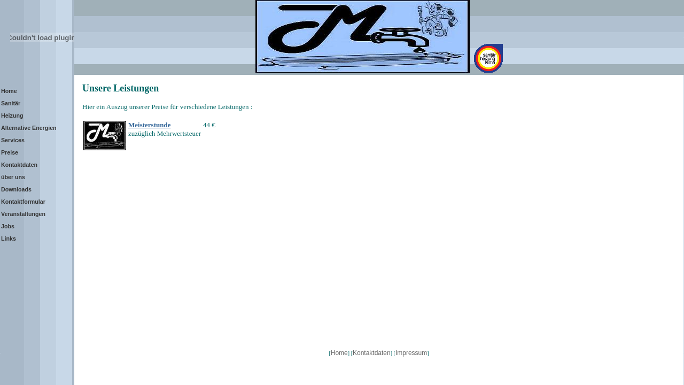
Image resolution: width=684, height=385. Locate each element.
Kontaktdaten (372, 353)
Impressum (411, 353)
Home (339, 353)
